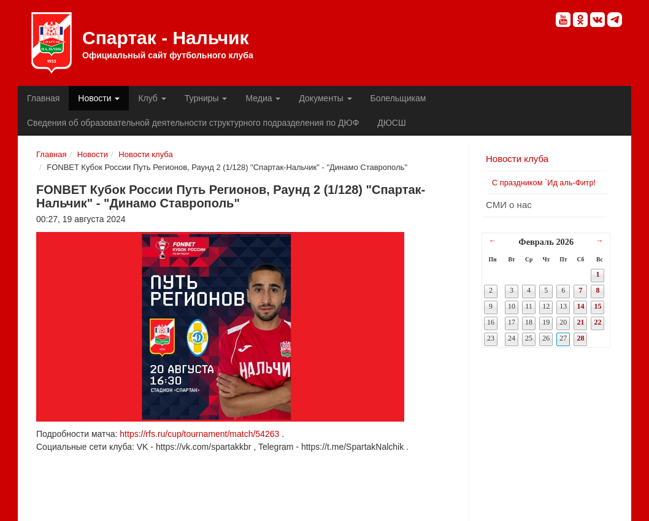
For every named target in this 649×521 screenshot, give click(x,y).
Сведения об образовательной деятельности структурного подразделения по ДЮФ (193, 123)
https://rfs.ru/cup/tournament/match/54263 (199, 434)
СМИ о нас (509, 204)
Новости (99, 98)
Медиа (262, 98)
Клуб (152, 98)
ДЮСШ (391, 123)
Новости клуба (145, 154)
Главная (43, 98)
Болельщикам (398, 98)
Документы (325, 98)
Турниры (206, 98)
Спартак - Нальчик (51, 43)
